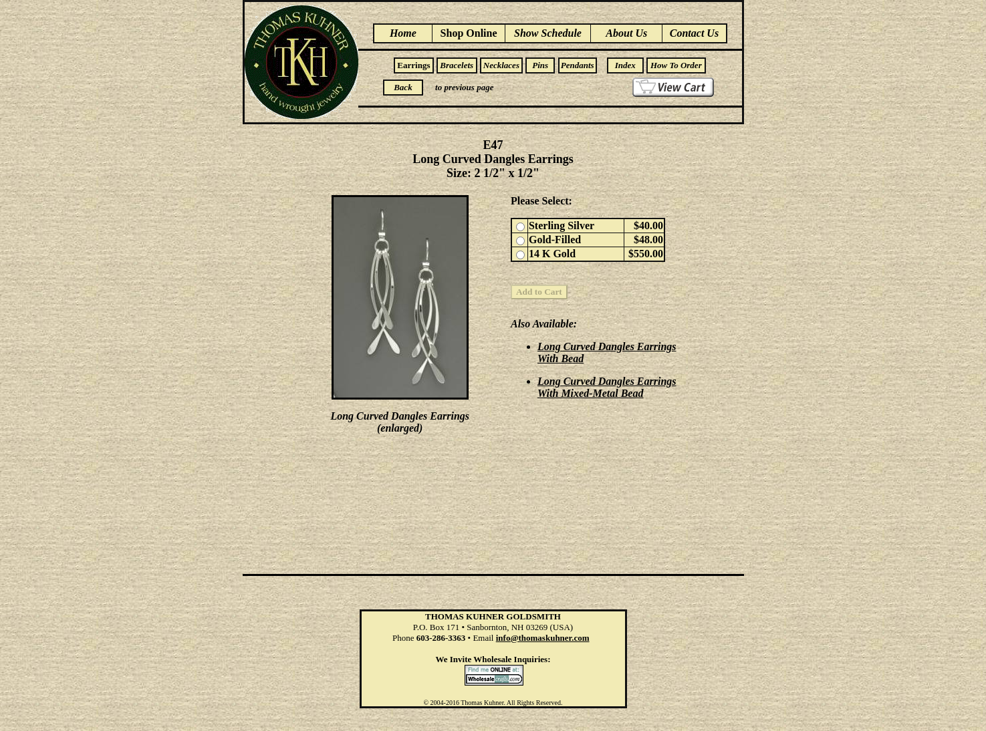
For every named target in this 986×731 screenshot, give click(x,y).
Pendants (577, 65)
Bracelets (456, 65)
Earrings (413, 65)
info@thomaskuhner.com (543, 638)
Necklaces (501, 65)
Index (625, 65)
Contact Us (694, 33)
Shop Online (469, 33)
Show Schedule (548, 33)
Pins (540, 65)
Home (403, 33)
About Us (626, 33)
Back (403, 87)
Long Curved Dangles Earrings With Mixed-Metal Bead (606, 387)
